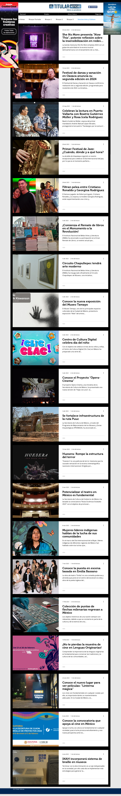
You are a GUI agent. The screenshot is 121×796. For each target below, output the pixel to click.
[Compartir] (93, 7)
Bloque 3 (70, 19)
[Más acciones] (104, 68)
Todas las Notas (19, 19)
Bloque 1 (48, 19)
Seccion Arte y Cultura (86, 19)
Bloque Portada (35, 19)
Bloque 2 (59, 19)
